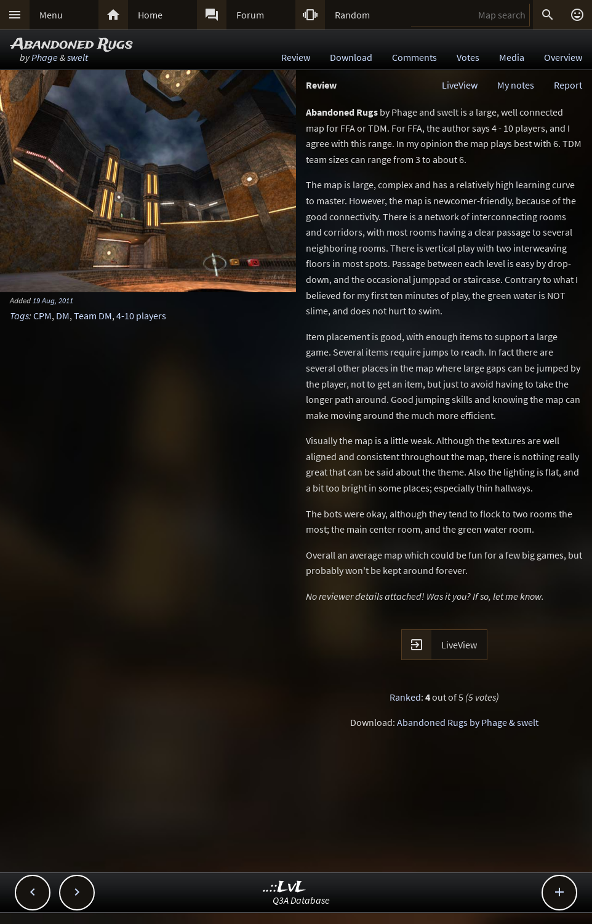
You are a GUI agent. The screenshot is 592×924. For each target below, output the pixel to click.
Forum (250, 15)
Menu (51, 15)
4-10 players (141, 315)
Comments (414, 57)
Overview (563, 57)
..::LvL (284, 887)
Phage (44, 57)
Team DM (93, 315)
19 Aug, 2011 (53, 300)
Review (295, 57)
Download (351, 57)
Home (150, 15)
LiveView (460, 85)
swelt (77, 57)
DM (63, 315)
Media (511, 57)
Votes (468, 57)
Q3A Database (301, 900)
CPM (42, 315)
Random (352, 15)
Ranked (405, 697)
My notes (515, 85)
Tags (19, 315)
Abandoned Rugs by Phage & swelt (467, 722)
